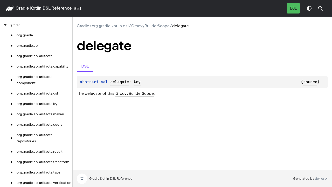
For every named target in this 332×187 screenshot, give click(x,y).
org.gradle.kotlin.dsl (110, 26)
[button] (320, 8)
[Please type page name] (320, 8)
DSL (293, 8)
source (310, 82)
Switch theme (309, 8)
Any (137, 82)
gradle (22, 8)
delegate (119, 82)
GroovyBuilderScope (150, 26)
